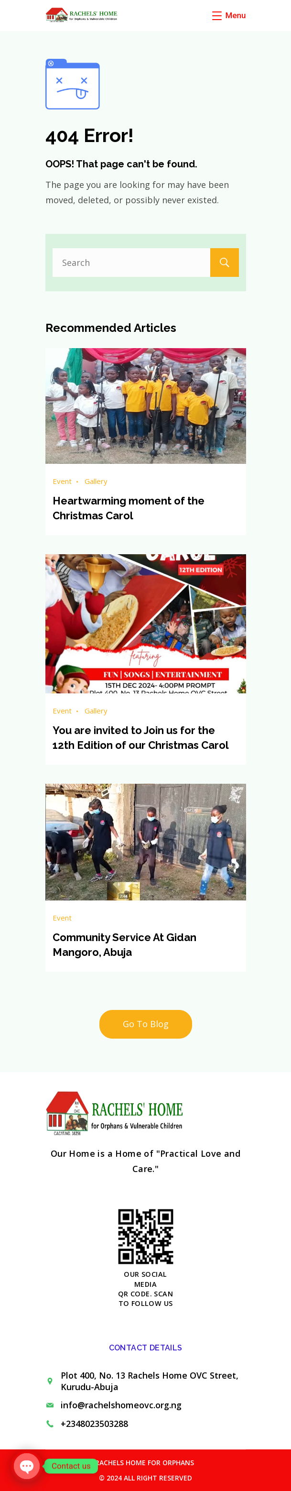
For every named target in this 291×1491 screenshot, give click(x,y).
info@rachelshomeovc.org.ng (121, 1405)
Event (62, 481)
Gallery (96, 481)
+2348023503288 (94, 1423)
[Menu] (229, 15)
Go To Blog (146, 1024)
